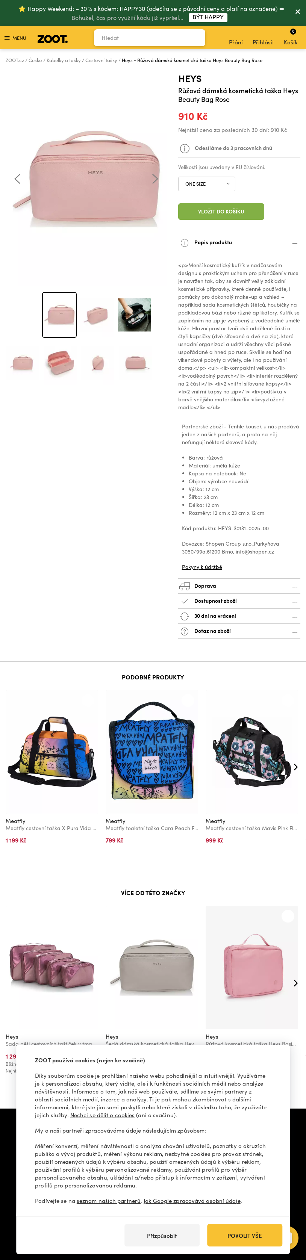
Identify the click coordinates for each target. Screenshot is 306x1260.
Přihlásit (263, 38)
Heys (190, 78)
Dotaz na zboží (239, 631)
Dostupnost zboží (239, 601)
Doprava (239, 586)
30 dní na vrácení (239, 616)
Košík (290, 37)
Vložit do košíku (221, 211)
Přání (236, 38)
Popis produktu (239, 243)
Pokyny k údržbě (202, 566)
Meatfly (16, 820)
